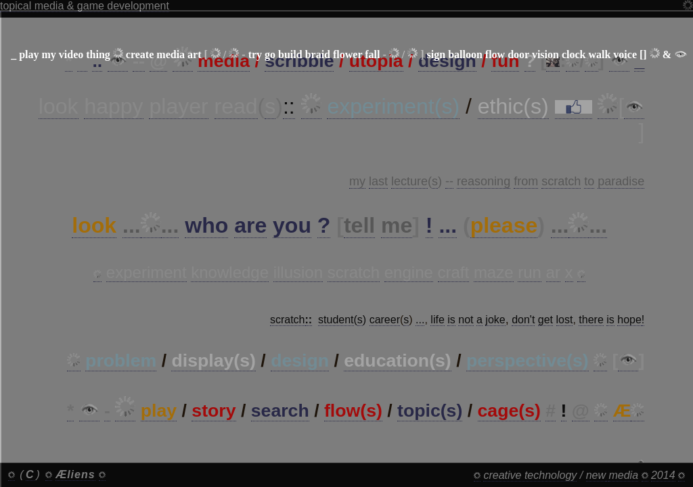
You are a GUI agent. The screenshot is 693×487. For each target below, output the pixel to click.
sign (436, 54)
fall (372, 54)
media (170, 54)
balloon (465, 54)
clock (574, 54)
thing (98, 54)
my (48, 54)
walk (599, 54)
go (270, 54)
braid (317, 54)
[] (643, 54)
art (194, 54)
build (290, 54)
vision (545, 54)
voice (625, 54)
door (518, 54)
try (255, 54)
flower (347, 54)
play (29, 54)
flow (495, 54)
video (71, 54)
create (140, 54)
